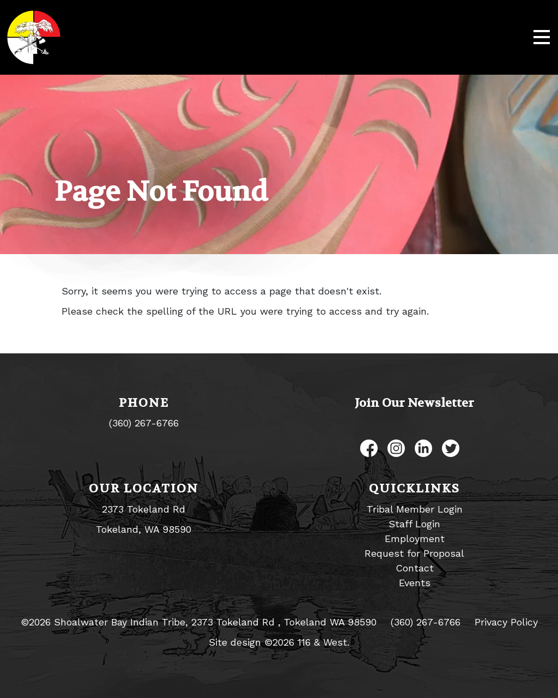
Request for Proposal (414, 553)
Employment (415, 538)
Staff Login (414, 523)
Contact (415, 568)
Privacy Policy (506, 622)
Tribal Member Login (415, 509)
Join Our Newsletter (414, 403)
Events (414, 582)
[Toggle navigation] (541, 37)
